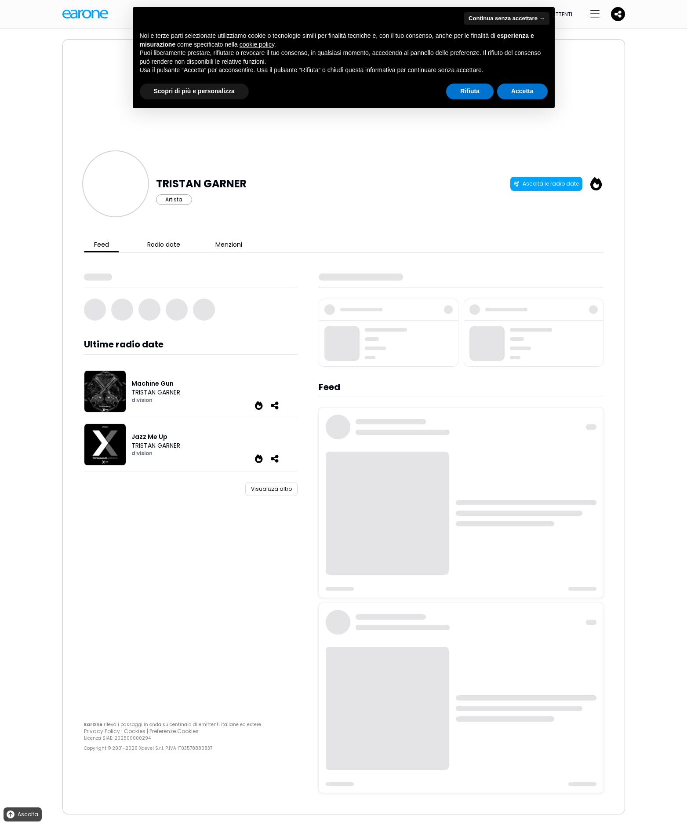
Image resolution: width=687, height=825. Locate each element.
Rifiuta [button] (470, 91)
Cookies (134, 731)
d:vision (142, 400)
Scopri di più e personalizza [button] (194, 91)
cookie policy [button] (257, 44)
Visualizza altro (271, 489)
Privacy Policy (102, 731)
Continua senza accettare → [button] (507, 18)
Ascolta (21, 814)
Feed (101, 244)
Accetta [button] (522, 91)
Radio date (163, 244)
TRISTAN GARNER (155, 392)
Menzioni (228, 244)
